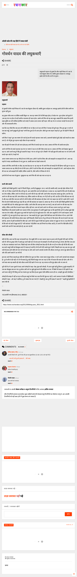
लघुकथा (11, 49)
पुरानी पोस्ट (70, 340)
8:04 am (17, 378)
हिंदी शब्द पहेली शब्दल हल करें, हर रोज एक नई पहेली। (17, 44)
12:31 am (21, 352)
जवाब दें (10, 361)
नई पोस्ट (6, 340)
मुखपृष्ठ (6, 565)
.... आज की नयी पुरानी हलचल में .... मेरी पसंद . (19, 358)
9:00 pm (18, 366)
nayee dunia (12, 366)
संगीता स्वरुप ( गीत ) (13, 352)
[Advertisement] (38, 23)
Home (4, 49)
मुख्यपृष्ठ (38, 340)
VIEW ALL (69, 524)
